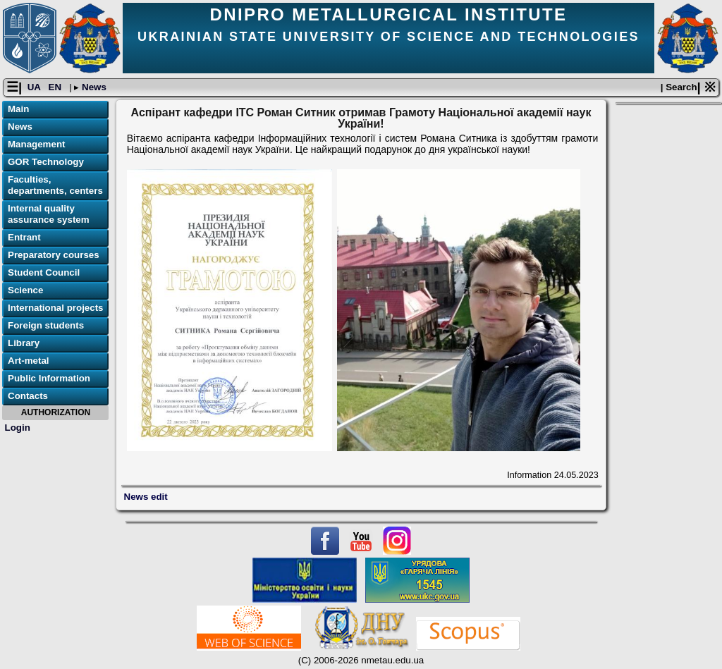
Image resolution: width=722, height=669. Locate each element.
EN (56, 87)
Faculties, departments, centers (55, 185)
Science (25, 290)
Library (23, 343)
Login (17, 427)
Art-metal (28, 360)
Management (36, 144)
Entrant (24, 237)
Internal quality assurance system (49, 214)
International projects (56, 307)
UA (35, 87)
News (92, 87)
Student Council (44, 272)
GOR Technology (46, 161)
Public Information (49, 378)
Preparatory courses (53, 255)
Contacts (28, 396)
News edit (146, 496)
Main (18, 109)
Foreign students (46, 325)
